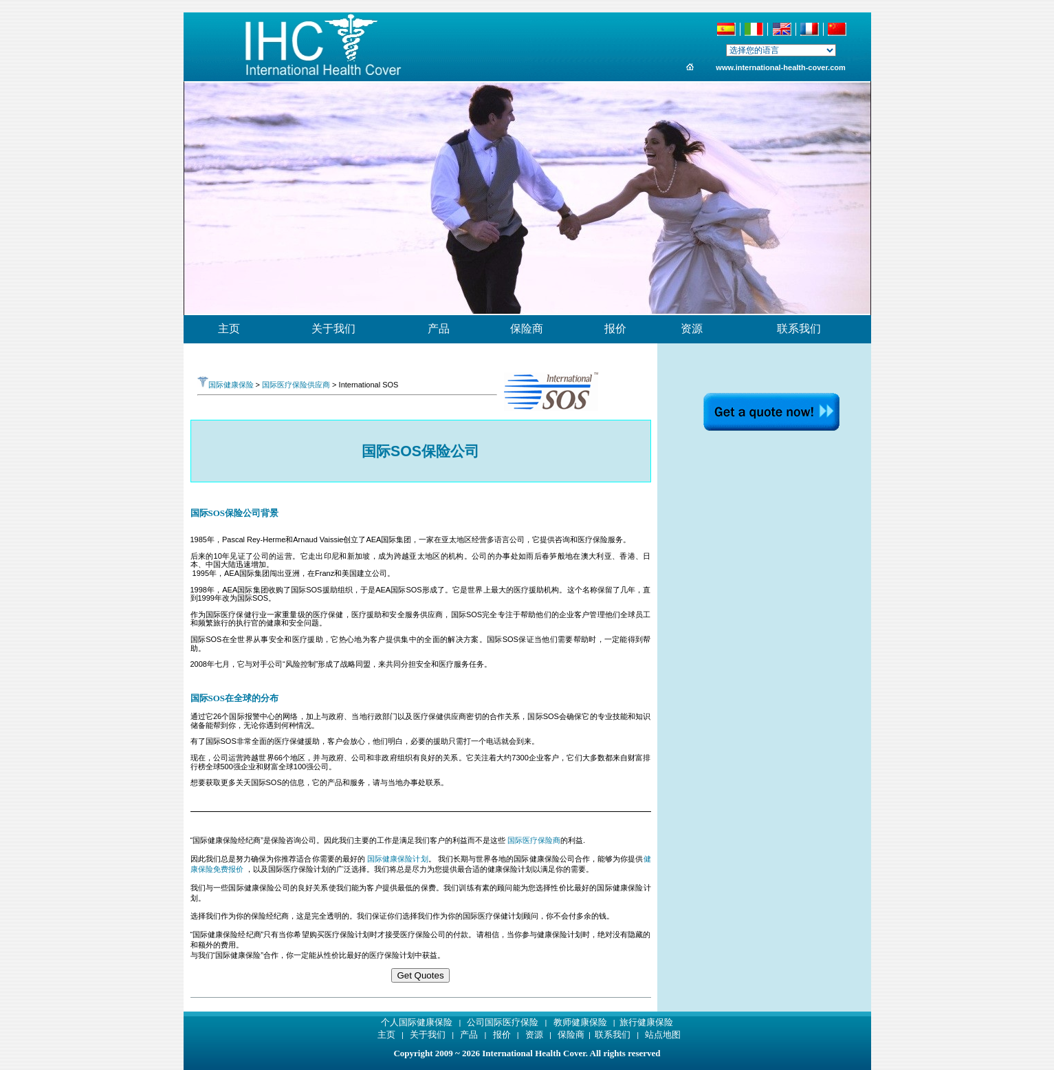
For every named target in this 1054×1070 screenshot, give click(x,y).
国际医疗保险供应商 (296, 385)
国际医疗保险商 (533, 840)
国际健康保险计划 (397, 859)
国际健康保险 (225, 385)
